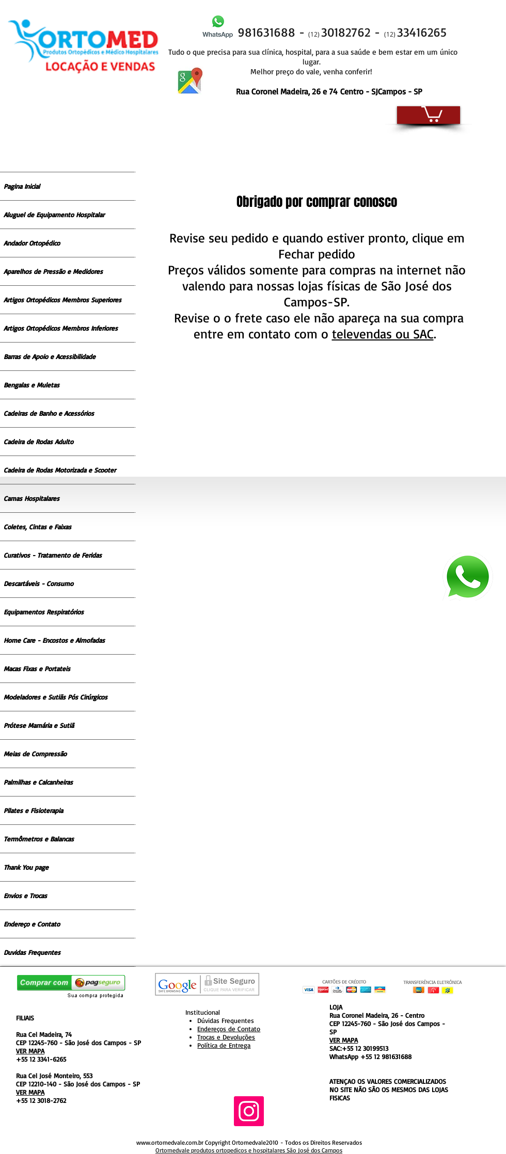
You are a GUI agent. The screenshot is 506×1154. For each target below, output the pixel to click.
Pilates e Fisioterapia (33, 810)
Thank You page (26, 867)
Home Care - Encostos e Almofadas (54, 640)
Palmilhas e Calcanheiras (38, 782)
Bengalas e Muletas (31, 385)
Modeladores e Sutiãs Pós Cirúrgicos (55, 697)
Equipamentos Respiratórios (44, 612)
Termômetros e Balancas (39, 839)
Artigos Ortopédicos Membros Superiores (62, 300)
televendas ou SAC (383, 334)
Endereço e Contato (32, 924)
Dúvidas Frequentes (225, 1020)
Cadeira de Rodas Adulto (38, 441)
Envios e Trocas (25, 895)
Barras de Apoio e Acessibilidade (50, 356)
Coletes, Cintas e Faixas (37, 527)
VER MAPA (30, 1051)
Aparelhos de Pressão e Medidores (53, 271)
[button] (431, 113)
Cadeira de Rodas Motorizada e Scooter (60, 470)
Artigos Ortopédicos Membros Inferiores (61, 328)
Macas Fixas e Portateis (37, 668)
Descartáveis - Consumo (38, 583)
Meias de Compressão (35, 754)
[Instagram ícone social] (249, 1111)
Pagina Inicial (22, 186)
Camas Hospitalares (31, 498)
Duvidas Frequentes (32, 952)
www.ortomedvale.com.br (169, 1142)
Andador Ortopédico (32, 243)
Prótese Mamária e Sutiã (39, 725)
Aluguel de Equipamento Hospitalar (54, 214)
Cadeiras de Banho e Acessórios (49, 413)
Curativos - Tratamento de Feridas (53, 555)
